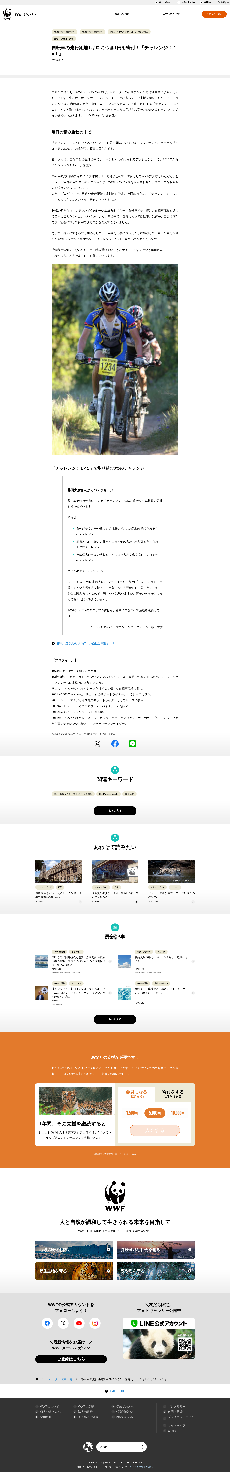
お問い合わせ (125, 1417)
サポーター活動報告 (64, 31)
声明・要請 (175, 1411)
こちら (133, 1154)
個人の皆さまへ (166, 2)
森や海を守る (157, 1274)
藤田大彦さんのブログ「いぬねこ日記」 (83, 643)
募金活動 (129, 794)
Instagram (95, 1323)
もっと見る (115, 810)
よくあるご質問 (88, 1417)
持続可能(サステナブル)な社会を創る (129, 31)
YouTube (79, 1323)
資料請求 (208, 2)
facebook (115, 743)
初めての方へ (125, 1406)
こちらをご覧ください (141, 1467)
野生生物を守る (76, 1274)
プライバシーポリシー (181, 1418)
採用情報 (46, 1417)
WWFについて (171, 14)
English (172, 1430)
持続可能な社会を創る (157, 1252)
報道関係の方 (125, 1411)
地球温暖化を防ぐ (76, 1252)
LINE (132, 743)
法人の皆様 (85, 1411)
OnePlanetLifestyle (63, 39)
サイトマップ (176, 1425)
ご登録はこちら (71, 1359)
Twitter (97, 743)
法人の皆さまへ (188, 2)
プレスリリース (178, 1406)
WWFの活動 (122, 14)
